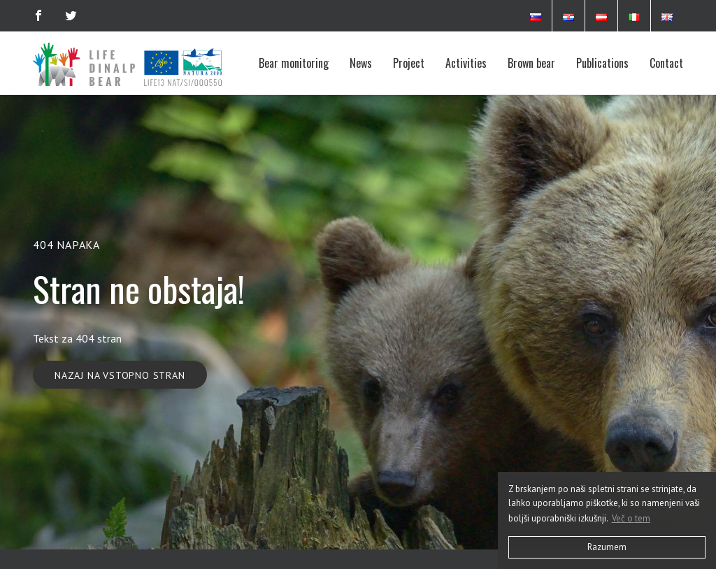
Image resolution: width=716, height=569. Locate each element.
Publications (602, 63)
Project (408, 63)
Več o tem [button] (631, 518)
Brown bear (531, 63)
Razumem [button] (606, 547)
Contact (666, 63)
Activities (466, 63)
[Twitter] (71, 15)
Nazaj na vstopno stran (120, 375)
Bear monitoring (294, 63)
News (361, 63)
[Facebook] (38, 15)
